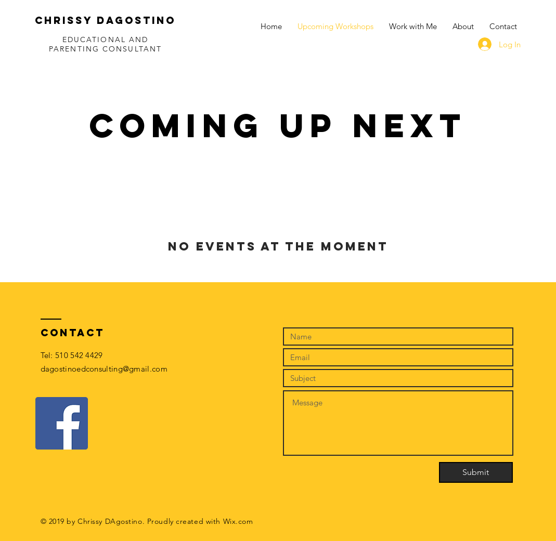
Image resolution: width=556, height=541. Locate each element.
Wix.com (238, 521)
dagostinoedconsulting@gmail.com (104, 369)
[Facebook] (61, 423)
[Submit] (476, 472)
